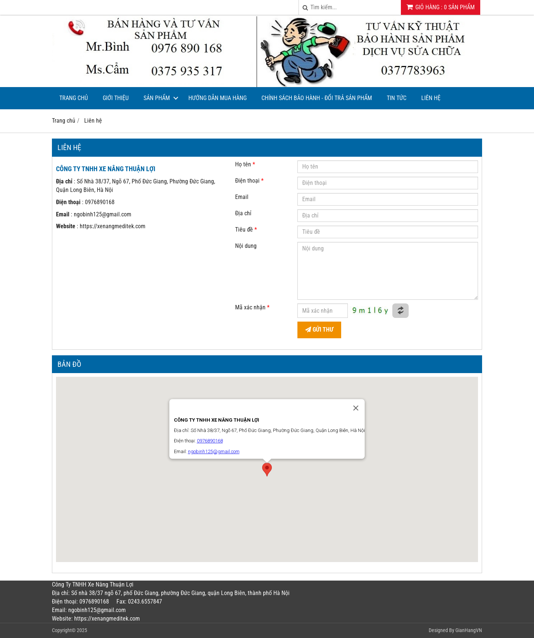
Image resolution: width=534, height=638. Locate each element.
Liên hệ (431, 98)
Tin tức (396, 98)
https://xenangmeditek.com (112, 226)
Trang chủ (73, 98)
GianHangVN (468, 630)
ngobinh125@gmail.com (102, 214)
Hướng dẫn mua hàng (217, 98)
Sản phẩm (157, 98)
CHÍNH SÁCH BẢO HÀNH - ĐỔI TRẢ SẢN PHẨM (316, 98)
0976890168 (100, 202)
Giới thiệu (116, 98)
